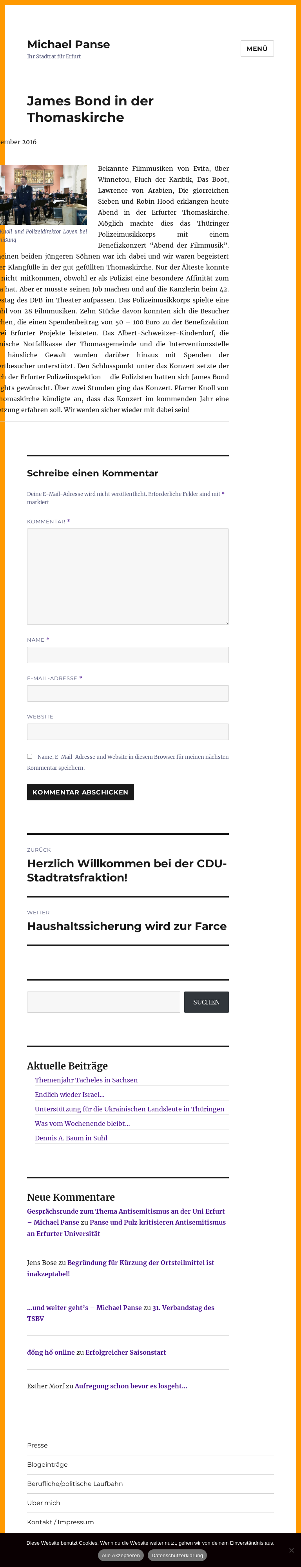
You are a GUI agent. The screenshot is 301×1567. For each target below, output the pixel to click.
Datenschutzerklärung (177, 1555)
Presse (37, 1445)
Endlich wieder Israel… (70, 1094)
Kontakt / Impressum (60, 1522)
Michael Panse (68, 44)
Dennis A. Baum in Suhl (71, 1138)
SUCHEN (206, 1002)
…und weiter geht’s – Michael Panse (84, 1308)
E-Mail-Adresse (55, 678)
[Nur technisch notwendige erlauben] (291, 1550)
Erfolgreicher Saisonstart (125, 1352)
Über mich (43, 1503)
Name (38, 640)
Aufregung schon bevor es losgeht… (131, 1386)
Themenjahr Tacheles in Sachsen (86, 1080)
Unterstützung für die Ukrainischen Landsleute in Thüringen (130, 1109)
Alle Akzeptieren (121, 1555)
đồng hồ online (51, 1352)
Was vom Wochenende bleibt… (82, 1123)
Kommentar (49, 521)
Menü (257, 48)
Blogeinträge (47, 1464)
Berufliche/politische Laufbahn (75, 1483)
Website (40, 716)
